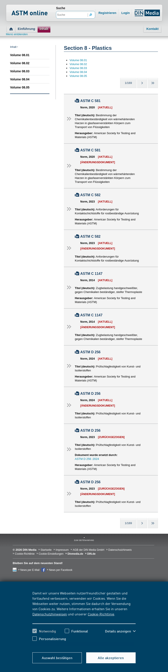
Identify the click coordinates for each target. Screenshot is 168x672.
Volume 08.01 (19, 55)
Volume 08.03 (19, 71)
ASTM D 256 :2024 (87, 459)
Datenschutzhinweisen (49, 613)
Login (125, 13)
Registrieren (107, 13)
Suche (60, 8)
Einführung (26, 29)
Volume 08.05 (19, 87)
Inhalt (44, 29)
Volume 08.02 (19, 63)
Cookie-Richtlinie (101, 613)
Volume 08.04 (19, 79)
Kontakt (152, 29)
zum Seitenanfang (84, 540)
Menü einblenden (17, 34)
